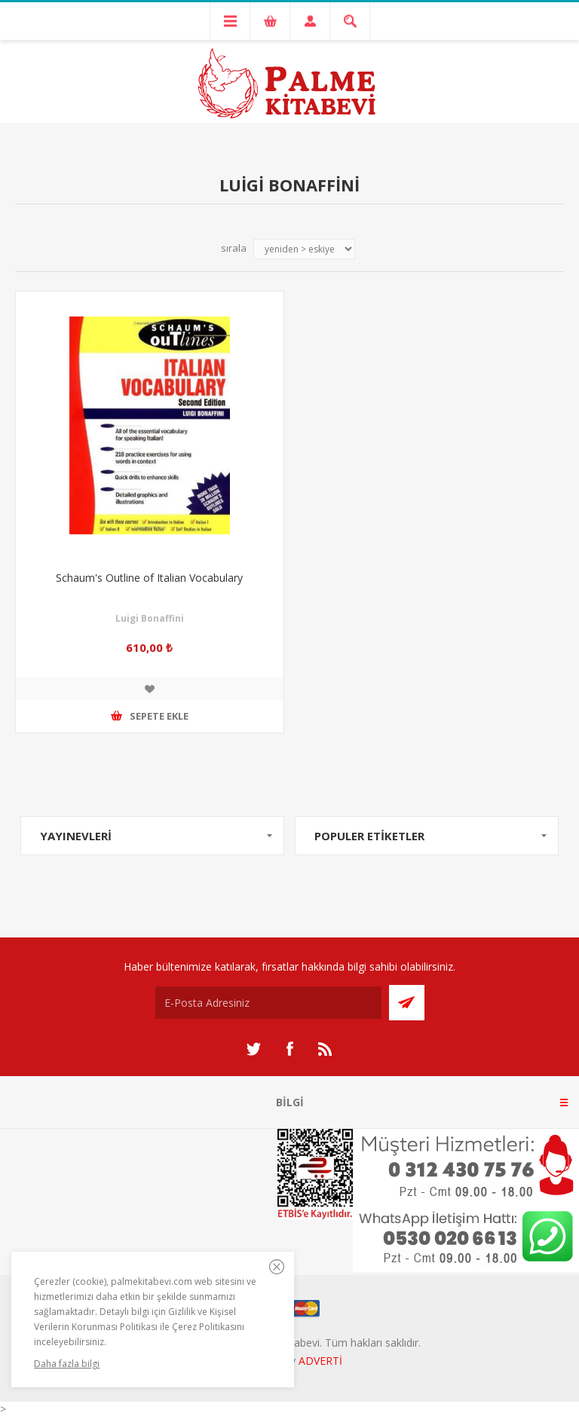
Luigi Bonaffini (149, 618)
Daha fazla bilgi (67, 1363)
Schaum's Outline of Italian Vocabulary (149, 577)
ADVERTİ (320, 1360)
